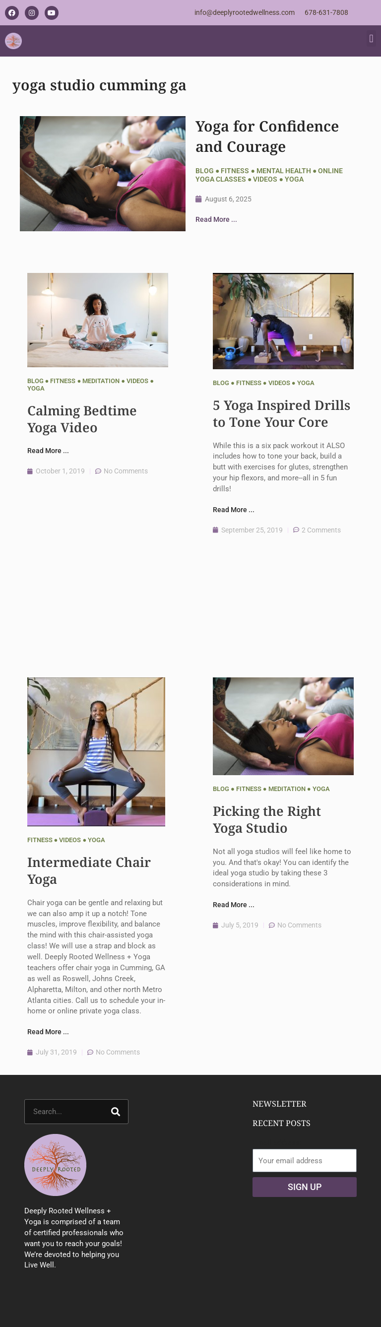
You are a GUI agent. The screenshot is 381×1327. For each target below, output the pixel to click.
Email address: (277, 1142)
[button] (371, 38)
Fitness (235, 171)
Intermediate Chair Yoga (89, 870)
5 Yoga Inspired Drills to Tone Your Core (281, 413)
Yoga (294, 179)
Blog (204, 171)
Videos (265, 179)
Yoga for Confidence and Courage (267, 136)
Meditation (101, 381)
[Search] (115, 1112)
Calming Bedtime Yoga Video (82, 418)
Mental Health (283, 171)
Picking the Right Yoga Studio (267, 819)
